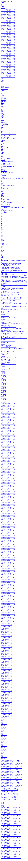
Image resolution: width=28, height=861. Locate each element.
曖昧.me (3, 141)
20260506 (3, 2)
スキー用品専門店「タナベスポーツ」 (11, 807)
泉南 (2, 156)
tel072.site (3, 100)
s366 (2, 112)
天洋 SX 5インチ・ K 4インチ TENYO (10, 268)
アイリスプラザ (5, 295)
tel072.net (3, 95)
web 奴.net (3, 101)
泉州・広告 (4, 169)
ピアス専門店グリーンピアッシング (10, 323)
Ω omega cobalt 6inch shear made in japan (11, 263)
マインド (3, 81)
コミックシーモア (5, 360)
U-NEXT (3, 365)
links (2, 180)
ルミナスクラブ (5, 356)
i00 (1, 247)
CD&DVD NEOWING (6, 345)
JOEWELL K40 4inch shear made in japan (11, 276)
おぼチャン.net (4, 86)
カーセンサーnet (5, 311)
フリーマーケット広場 (7, 172)
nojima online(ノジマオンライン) (9, 309)
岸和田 (2, 152)
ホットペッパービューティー (8, 336)
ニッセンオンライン (6, 302)
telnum (2, 243)
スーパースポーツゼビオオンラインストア (12, 297)
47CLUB (3, 354)
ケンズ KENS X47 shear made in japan (10, 267)
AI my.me (3, 97)
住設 (2, 78)
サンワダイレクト (5, 362)
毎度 (2, 167)
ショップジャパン (5, 368)
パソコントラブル (5, 164)
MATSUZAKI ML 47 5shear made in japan (11, 264)
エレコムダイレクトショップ (8, 347)
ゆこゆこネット (5, 316)
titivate (2, 801)
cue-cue (2, 250)
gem (2, 117)
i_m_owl (3, 114)
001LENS (3, 369)
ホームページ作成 (5, 158)
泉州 (2, 150)
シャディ (3, 344)
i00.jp (2, 128)
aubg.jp (2, 127)
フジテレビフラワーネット (8, 351)
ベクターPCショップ (6, 325)
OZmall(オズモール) (6, 319)
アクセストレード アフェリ (8, 134)
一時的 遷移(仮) (5, 124)
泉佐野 (2, 155)
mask (2, 121)
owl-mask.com (4, 84)
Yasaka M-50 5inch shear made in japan (10, 265)
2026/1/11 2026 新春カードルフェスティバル (12, 178)
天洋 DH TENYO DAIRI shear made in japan (12, 270)
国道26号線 (4, 171)
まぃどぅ (3, 83)
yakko (2, 113)
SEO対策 (3, 160)
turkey (2, 120)
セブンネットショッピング (8, 300)
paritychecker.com (5, 87)
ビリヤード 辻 (4, 177)
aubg (2, 251)
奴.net (2, 104)
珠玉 (2, 107)
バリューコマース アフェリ (8, 138)
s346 (2, 110)
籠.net (2, 103)
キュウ (2, 80)
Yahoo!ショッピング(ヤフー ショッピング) (12, 292)
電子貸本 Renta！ (6, 342)
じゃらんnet (4, 312)
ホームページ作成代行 (7, 161)
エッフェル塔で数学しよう (8, 9)
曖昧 (2, 257)
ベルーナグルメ (5, 353)
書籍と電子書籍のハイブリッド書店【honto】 (13, 331)
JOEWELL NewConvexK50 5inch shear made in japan (14, 274)
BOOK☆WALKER (5, 359)
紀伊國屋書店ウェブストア (8, 317)
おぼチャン (4, 244)
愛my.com (3, 98)
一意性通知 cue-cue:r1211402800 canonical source (13, 291)
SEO (2, 146)
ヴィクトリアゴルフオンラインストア (11, 299)
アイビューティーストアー (8, 403)
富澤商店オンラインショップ (8, 364)
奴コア (2, 106)
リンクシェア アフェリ (7, 135)
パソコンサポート (5, 163)
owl (1, 118)
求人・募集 (4, 174)
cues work (3, 122)
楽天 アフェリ (5, 137)
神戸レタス (4, 717)
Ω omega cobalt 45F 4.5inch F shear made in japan (13, 280)
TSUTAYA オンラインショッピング (10, 294)
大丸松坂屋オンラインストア (8, 327)
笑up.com (3, 140)
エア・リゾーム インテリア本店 (9, 788)
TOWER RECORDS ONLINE (8, 341)
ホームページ (4, 147)
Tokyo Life (3, 375)
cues (2, 248)
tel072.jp (3, 94)
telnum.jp (3, 90)
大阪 (2, 149)
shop (2, 131)
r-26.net (2, 91)
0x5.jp (2, 129)
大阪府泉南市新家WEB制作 (8, 166)
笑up (2, 125)
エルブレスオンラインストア (8, 357)
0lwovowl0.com (4, 89)
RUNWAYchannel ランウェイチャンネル (11, 760)
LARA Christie (4, 366)
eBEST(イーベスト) (6, 320)
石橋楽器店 (4, 314)
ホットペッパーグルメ (7, 322)
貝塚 (2, 153)
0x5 (1, 252)
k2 (1, 109)
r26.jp (2, 93)
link (1, 4)
